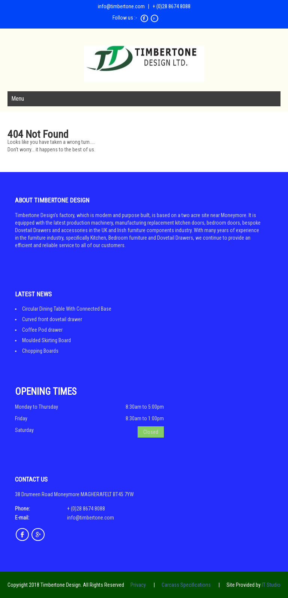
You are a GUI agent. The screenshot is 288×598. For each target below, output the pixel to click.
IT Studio (271, 585)
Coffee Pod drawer (42, 330)
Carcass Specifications (186, 585)
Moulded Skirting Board (46, 340)
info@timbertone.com (121, 6)
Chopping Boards (40, 351)
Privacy (138, 585)
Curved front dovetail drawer (52, 319)
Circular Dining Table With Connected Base (66, 309)
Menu (17, 98)
